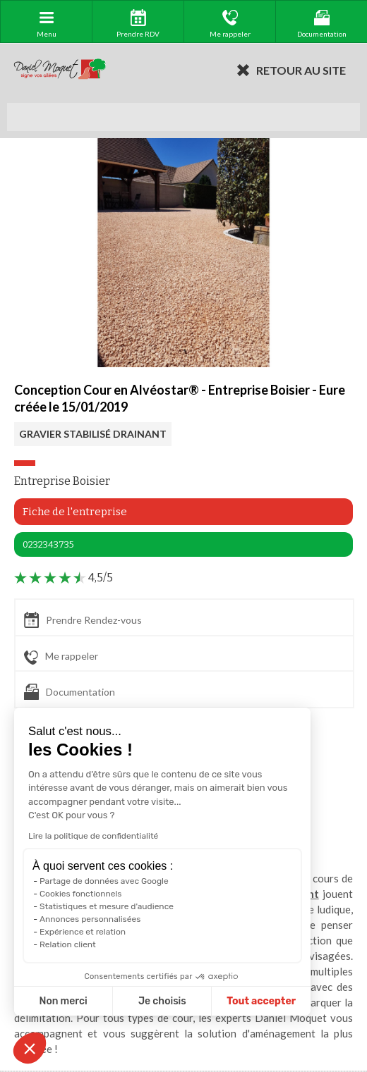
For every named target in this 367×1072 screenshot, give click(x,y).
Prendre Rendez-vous (83, 620)
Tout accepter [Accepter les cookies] (210, 1001)
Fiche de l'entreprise (75, 511)
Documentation (69, 692)
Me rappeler (61, 657)
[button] (30, 1048)
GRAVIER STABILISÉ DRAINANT (93, 434)
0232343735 (48, 544)
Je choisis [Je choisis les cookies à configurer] (112, 1001)
